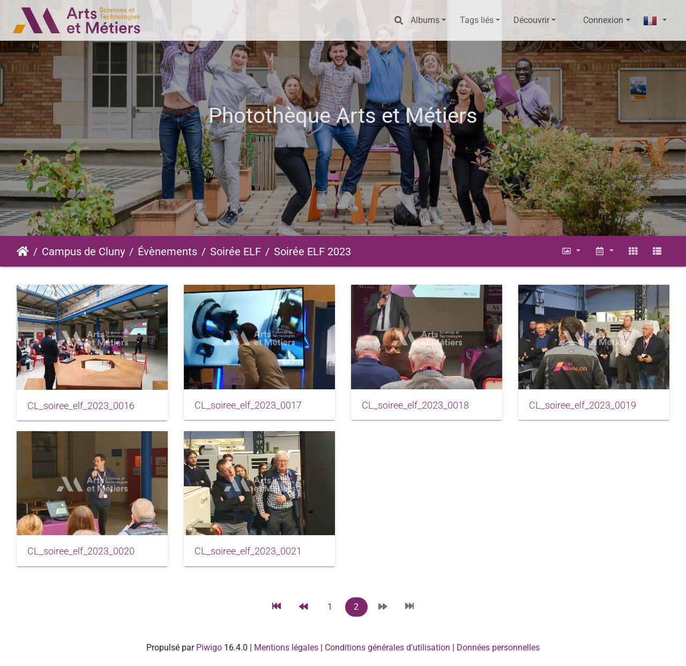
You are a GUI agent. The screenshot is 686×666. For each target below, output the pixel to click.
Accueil (23, 251)
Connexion (603, 20)
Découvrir (531, 20)
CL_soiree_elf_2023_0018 (415, 405)
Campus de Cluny (83, 251)
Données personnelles (498, 647)
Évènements (167, 251)
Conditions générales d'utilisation (387, 647)
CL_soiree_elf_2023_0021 (248, 551)
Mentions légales (286, 647)
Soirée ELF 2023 (312, 251)
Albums (425, 20)
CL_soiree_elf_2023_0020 (81, 551)
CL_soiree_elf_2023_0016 (81, 406)
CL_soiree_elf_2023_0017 (248, 405)
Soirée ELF (235, 251)
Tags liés (477, 20)
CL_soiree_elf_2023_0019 (582, 405)
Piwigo (209, 647)
